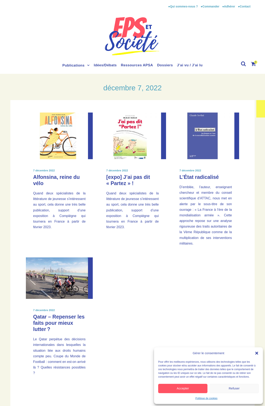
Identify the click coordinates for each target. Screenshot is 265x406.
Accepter (183, 388)
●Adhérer (229, 6)
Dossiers (165, 65)
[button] (257, 353)
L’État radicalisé (199, 177)
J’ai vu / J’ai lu (190, 65)
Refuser (234, 388)
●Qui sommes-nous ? (183, 6)
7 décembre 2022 (44, 170)
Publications (73, 65)
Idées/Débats (105, 65)
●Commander (210, 6)
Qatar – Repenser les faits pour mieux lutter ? (59, 323)
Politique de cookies (206, 398)
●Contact (244, 6)
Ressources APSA (137, 65)
